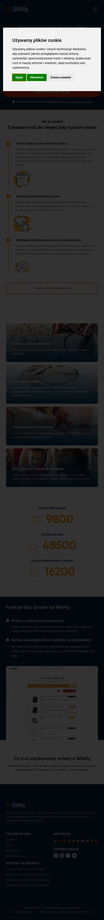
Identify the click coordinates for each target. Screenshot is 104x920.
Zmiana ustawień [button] (60, 77)
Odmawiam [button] (37, 77)
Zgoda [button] (19, 77)
